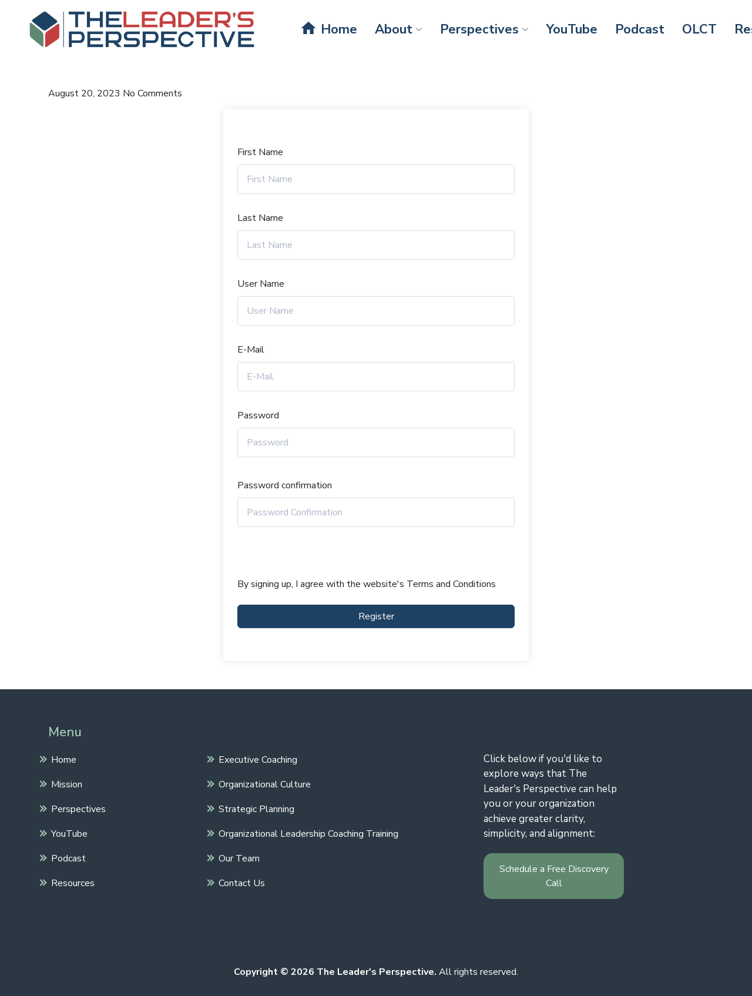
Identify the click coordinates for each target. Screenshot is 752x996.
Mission (65, 783)
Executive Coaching (256, 758)
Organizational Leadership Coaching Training (307, 832)
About (398, 29)
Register (376, 616)
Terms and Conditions (451, 584)
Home (328, 28)
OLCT (699, 29)
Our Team (238, 857)
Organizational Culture (263, 783)
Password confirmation (284, 485)
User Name (260, 283)
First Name (260, 152)
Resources (71, 882)
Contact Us (240, 882)
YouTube (571, 29)
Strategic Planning (255, 808)
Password (258, 415)
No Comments (152, 93)
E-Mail (250, 349)
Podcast (639, 29)
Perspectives (484, 29)
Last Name (260, 218)
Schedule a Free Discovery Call (554, 876)
